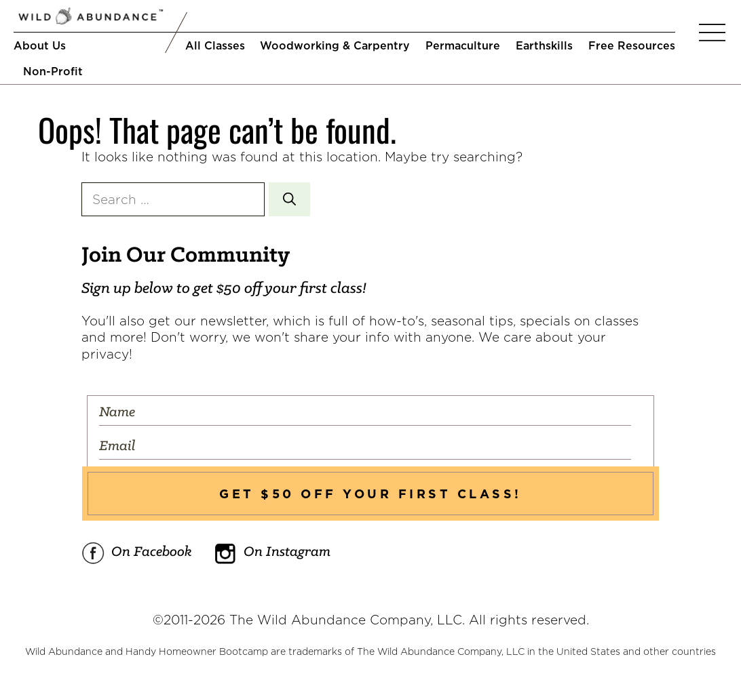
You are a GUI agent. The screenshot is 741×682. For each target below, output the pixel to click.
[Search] (289, 199)
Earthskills (544, 45)
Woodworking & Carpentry (335, 45)
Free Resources (631, 45)
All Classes (215, 45)
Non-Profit (53, 71)
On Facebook (136, 553)
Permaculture (462, 45)
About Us (40, 45)
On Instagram (272, 553)
